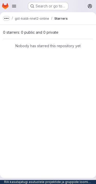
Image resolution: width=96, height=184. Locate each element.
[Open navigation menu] (14, 6)
